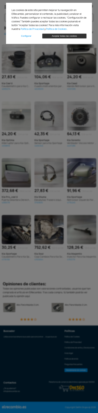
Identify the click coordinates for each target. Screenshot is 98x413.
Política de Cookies (56, 29)
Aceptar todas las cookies (64, 36)
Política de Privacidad (32, 29)
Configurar (26, 36)
